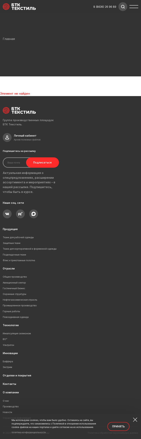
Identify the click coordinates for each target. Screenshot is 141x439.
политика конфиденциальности (29, 432)
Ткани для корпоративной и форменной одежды (30, 248)
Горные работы (11, 311)
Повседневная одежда (16, 317)
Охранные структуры (14, 294)
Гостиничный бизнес (14, 288)
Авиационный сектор (14, 282)
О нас (6, 400)
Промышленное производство (20, 305)
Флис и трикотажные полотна (19, 260)
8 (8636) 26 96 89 (104, 6)
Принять (118, 426)
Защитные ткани (11, 243)
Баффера (8, 361)
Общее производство (15, 276)
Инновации (10, 353)
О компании (11, 392)
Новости (7, 412)
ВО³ (5, 339)
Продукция (10, 229)
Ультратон (8, 345)
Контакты (9, 383)
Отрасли (9, 268)
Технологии (11, 325)
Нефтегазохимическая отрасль (20, 299)
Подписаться (42, 162)
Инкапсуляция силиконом (17, 333)
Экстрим (7, 367)
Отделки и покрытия (17, 375)
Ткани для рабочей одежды (18, 237)
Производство (11, 406)
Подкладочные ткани (14, 254)
